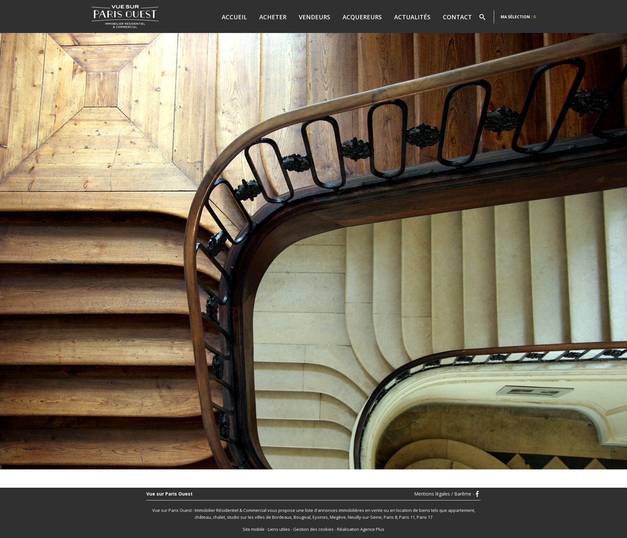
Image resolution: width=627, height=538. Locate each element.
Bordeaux (282, 517)
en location (401, 510)
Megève (338, 517)
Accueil (234, 17)
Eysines (320, 517)
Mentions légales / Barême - (444, 494)
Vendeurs (314, 17)
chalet (219, 517)
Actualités (412, 17)
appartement (461, 510)
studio (233, 517)
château (203, 517)
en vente (374, 510)
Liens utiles (279, 529)
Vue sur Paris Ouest (169, 494)
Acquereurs (362, 17)
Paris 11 (407, 517)
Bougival (302, 517)
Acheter (272, 17)
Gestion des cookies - (315, 529)
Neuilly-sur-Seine (365, 517)
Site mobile (254, 529)
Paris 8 (390, 517)
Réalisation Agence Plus (360, 529)
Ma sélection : (518, 17)
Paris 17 (424, 517)
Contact (457, 17)
